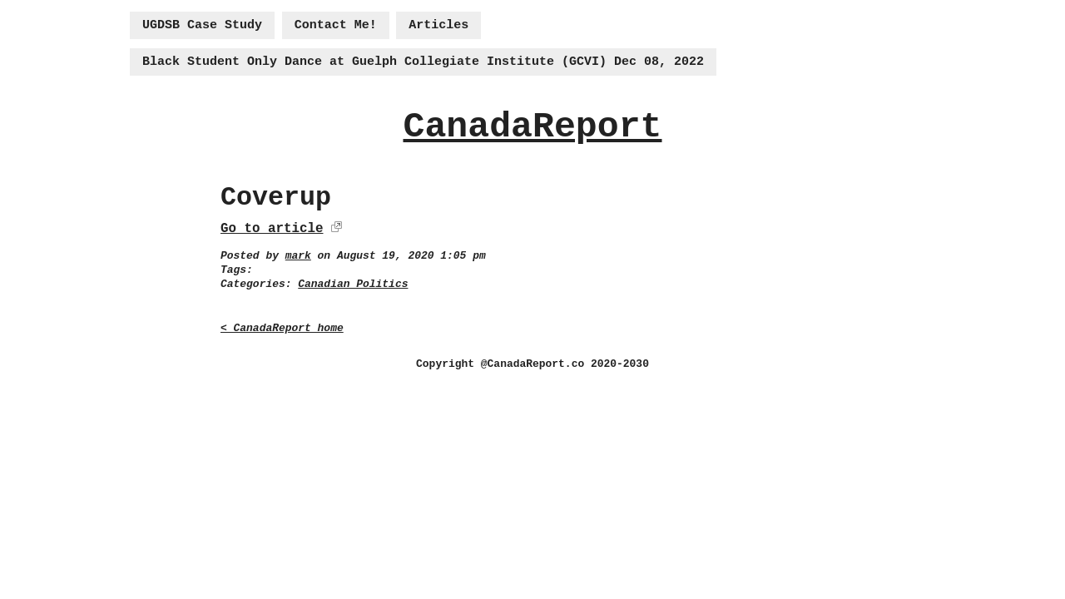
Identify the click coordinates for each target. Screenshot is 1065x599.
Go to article (271, 228)
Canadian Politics (353, 284)
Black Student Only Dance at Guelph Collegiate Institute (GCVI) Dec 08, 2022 (423, 62)
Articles (438, 25)
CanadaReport (532, 127)
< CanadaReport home (282, 328)
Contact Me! (336, 25)
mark (298, 256)
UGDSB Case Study (202, 25)
